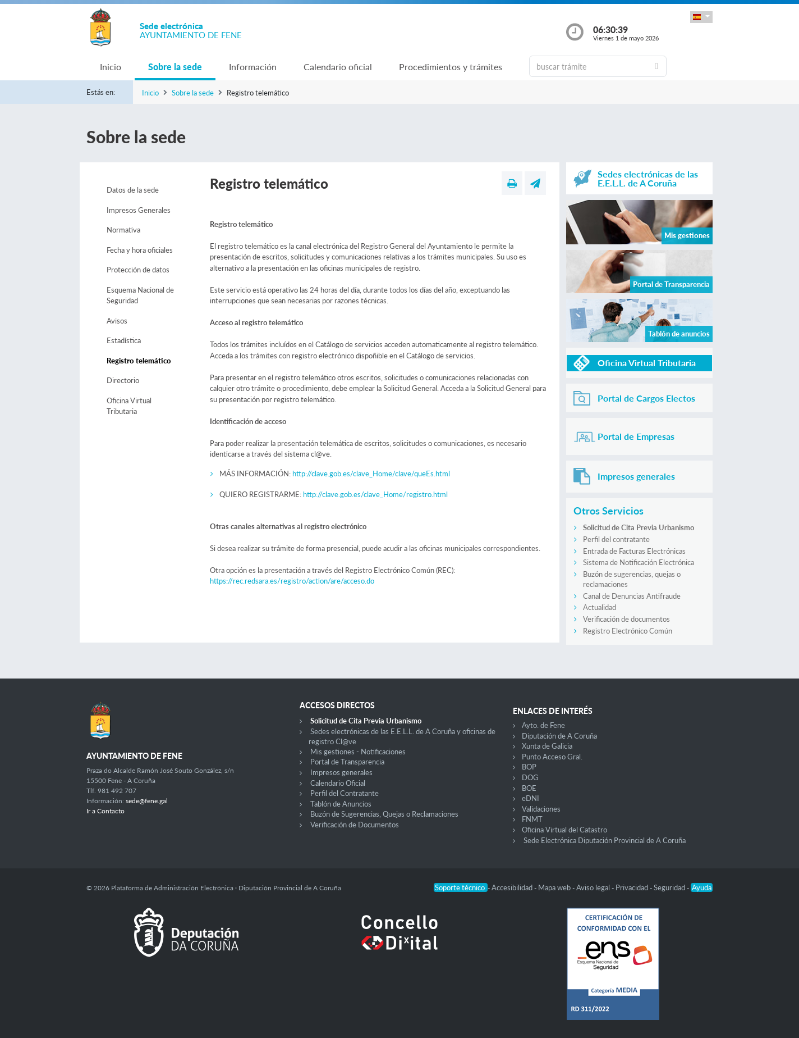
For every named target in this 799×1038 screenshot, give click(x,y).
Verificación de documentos (626, 618)
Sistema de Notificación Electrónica (638, 562)
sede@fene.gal (147, 800)
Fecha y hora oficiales (140, 249)
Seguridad (670, 887)
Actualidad (599, 607)
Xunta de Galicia (547, 745)
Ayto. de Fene (543, 725)
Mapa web (555, 887)
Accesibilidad (513, 887)
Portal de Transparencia (347, 761)
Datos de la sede (133, 189)
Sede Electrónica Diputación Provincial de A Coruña (605, 840)
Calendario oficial (338, 66)
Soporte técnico (460, 887)
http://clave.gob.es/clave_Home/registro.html (375, 494)
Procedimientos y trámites (450, 66)
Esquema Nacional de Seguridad (140, 295)
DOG (530, 777)
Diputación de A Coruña (559, 735)
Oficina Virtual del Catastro (564, 829)
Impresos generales (341, 772)
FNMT (532, 818)
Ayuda (701, 887)
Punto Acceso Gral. (552, 756)
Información (253, 66)
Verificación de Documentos (354, 824)
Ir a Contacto (105, 811)
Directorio (123, 380)
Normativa (123, 229)
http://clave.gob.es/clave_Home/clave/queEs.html (371, 473)
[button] (701, 17)
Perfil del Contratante (344, 793)
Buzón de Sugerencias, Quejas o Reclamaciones (384, 813)
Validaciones (541, 808)
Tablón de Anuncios (340, 803)
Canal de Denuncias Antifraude (632, 595)
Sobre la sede (175, 66)
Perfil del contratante (616, 539)
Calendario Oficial (337, 782)
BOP (529, 766)
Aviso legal (594, 887)
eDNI (530, 798)
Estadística (124, 340)
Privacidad (633, 887)
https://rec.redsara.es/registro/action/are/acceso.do (292, 580)
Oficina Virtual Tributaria (129, 406)
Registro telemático (139, 360)
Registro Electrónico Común (627, 630)
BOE (529, 788)
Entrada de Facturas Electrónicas (634, 551)
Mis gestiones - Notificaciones (358, 751)
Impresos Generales (139, 210)
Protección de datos (138, 269)
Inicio (110, 66)
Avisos (117, 320)
